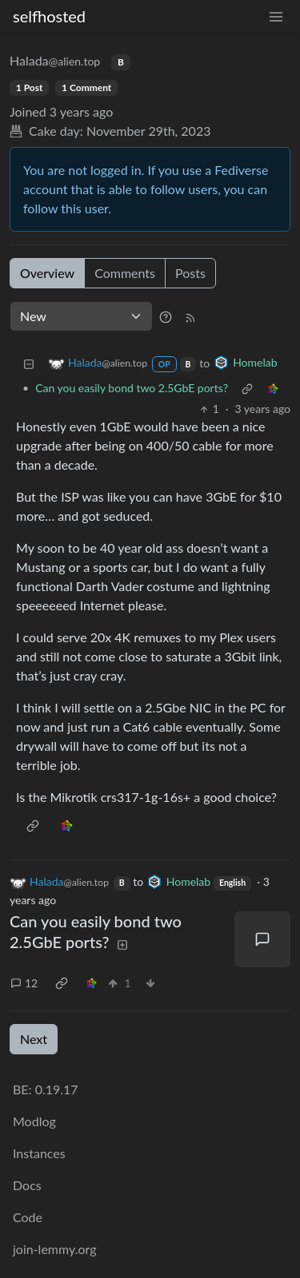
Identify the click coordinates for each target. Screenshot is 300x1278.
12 (24, 983)
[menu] (276, 16)
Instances (39, 1153)
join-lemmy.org (54, 1248)
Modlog (34, 1121)
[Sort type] (81, 316)
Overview (47, 272)
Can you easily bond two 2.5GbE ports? (131, 388)
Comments (124, 272)
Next (33, 1038)
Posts (190, 272)
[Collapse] (29, 363)
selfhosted (49, 16)
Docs (27, 1185)
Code (27, 1216)
